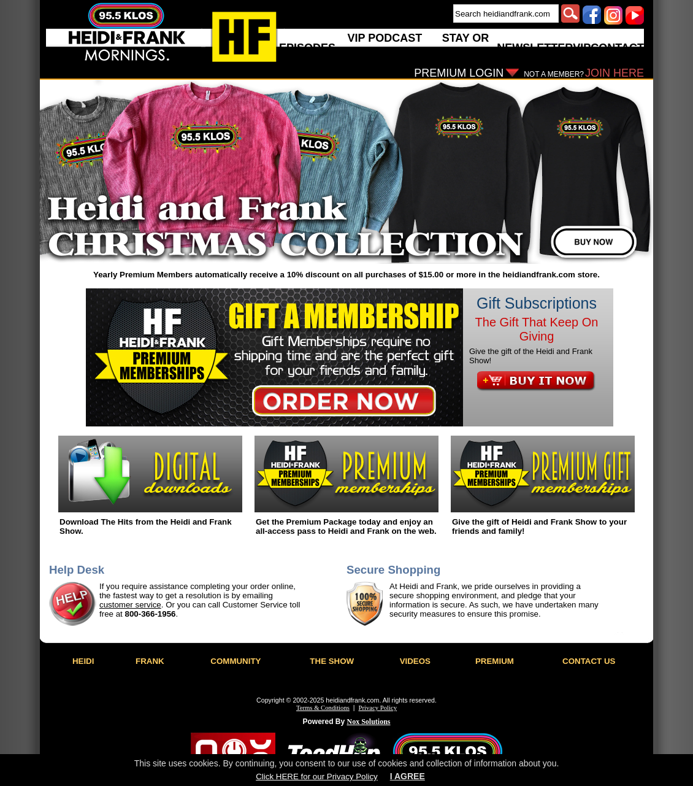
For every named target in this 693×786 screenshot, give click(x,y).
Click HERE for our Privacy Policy (316, 776)
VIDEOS (415, 661)
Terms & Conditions (323, 707)
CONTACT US (588, 661)
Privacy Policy (378, 707)
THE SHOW (332, 661)
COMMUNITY (235, 661)
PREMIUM (494, 661)
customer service (130, 604)
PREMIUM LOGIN (458, 73)
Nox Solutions (369, 721)
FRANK (150, 661)
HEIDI (83, 661)
